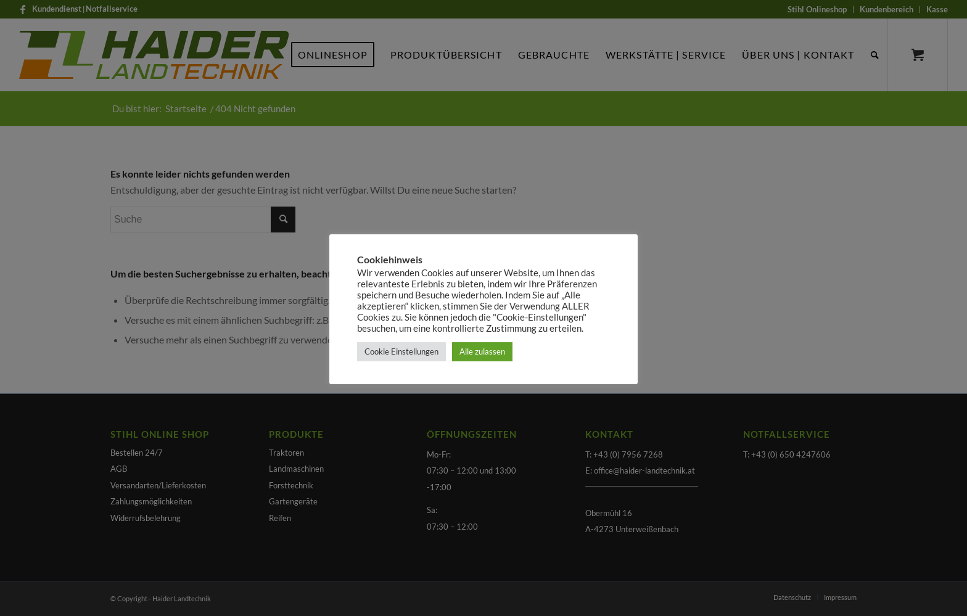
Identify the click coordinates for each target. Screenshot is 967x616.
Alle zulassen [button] (482, 351)
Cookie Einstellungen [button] (401, 351)
